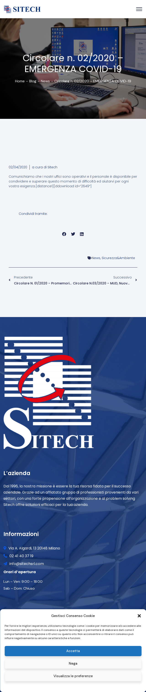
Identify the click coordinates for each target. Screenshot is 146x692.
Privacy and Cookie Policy (83, 686)
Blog (32, 81)
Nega (73, 663)
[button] (139, 616)
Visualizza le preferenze (73, 676)
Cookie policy (55, 686)
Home (20, 81)
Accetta (73, 651)
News (45, 81)
